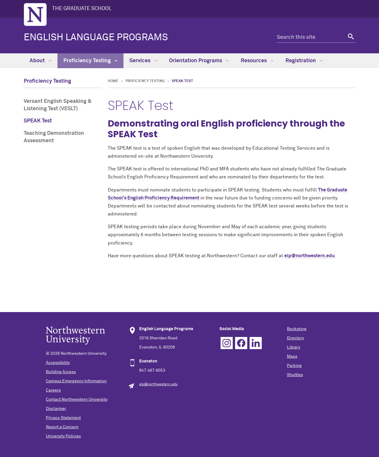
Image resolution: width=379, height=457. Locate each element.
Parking (294, 366)
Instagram (227, 343)
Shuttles (295, 375)
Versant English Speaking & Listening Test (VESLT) (57, 105)
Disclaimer (56, 409)
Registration (304, 60)
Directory (295, 338)
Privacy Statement (63, 418)
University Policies (63, 436)
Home (113, 81)
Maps (292, 356)
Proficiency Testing (90, 60)
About (41, 60)
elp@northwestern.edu (309, 255)
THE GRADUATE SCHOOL (82, 8)
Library (293, 347)
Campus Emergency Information (76, 381)
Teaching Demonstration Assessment (54, 137)
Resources (257, 60)
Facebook (241, 343)
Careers (53, 390)
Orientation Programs (199, 60)
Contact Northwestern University (76, 399)
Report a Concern (62, 427)
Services (143, 60)
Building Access (61, 372)
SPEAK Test (38, 121)
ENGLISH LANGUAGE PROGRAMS (96, 37)
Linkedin (256, 343)
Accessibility (58, 363)
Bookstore (296, 329)
